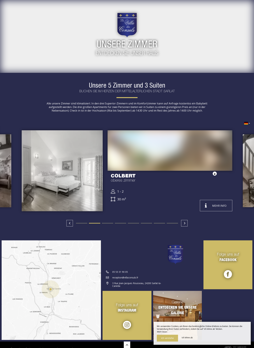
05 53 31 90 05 (120, 271)
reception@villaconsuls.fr (125, 277)
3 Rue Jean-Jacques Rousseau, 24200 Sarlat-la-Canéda (136, 284)
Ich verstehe (167, 338)
